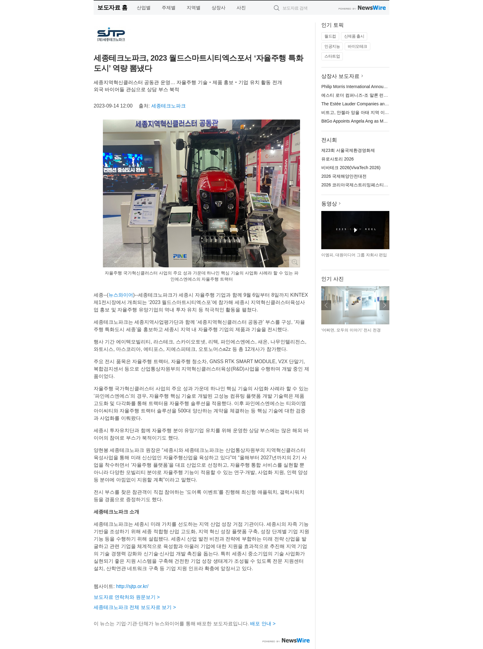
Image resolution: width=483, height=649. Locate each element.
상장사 (218, 7)
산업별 (144, 7)
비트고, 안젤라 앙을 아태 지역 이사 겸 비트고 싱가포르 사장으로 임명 (388, 112)
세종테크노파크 (168, 105)
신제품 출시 (354, 36)
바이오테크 (357, 46)
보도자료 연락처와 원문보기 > (127, 597)
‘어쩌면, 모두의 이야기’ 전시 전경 (350, 330)
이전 (326, 305)
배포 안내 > (262, 623)
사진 (241, 7)
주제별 (169, 7)
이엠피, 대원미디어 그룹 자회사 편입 (354, 255)
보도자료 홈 (112, 7)
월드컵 (330, 36)
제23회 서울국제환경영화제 (348, 150)
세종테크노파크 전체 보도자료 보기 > (135, 607)
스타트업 (332, 56)
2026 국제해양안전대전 (344, 176)
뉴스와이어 (120, 295)
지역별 (194, 7)
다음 (384, 305)
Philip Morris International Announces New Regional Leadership (382, 86)
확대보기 (294, 261)
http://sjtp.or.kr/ (132, 586)
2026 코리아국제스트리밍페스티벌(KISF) (360, 184)
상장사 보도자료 (340, 76)
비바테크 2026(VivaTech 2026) (350, 167)
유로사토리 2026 (337, 158)
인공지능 (332, 46)
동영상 (329, 204)
